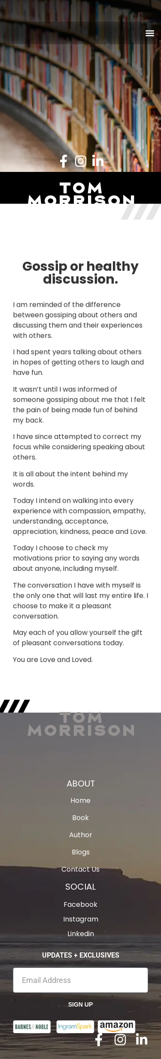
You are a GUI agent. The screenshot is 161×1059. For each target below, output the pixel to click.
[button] (150, 33)
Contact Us (80, 869)
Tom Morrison (81, 723)
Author (80, 835)
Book (80, 818)
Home (80, 800)
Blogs (81, 852)
